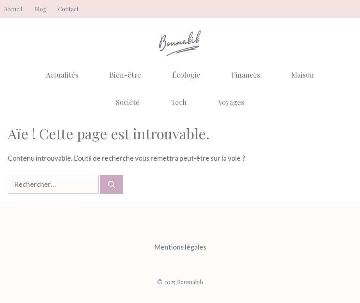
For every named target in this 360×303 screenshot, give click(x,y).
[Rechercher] (111, 184)
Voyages (231, 102)
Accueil (13, 9)
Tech (179, 102)
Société (128, 102)
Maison (302, 75)
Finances (246, 75)
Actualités (62, 75)
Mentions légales (180, 247)
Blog (40, 9)
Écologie (186, 75)
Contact (68, 9)
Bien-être (125, 75)
